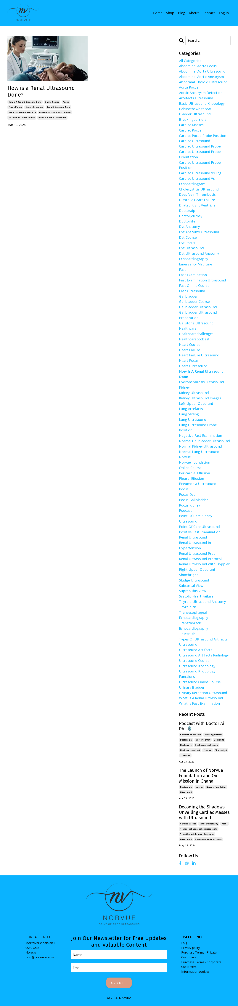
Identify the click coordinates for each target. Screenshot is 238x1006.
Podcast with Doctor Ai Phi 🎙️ (201, 726)
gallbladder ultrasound (198, 307)
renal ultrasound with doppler (55, 112)
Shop (170, 12)
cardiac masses (191, 124)
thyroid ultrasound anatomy (202, 601)
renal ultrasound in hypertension (195, 545)
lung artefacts (191, 408)
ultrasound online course (22, 117)
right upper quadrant (197, 569)
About (194, 12)
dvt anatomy (189, 226)
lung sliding (189, 414)
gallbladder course (194, 301)
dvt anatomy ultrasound (199, 232)
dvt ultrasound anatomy (199, 253)
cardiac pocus (190, 130)
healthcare (188, 328)
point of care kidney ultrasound (195, 518)
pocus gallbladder (193, 499)
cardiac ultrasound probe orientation (200, 154)
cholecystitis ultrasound (199, 189)
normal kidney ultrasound (200, 446)
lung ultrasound (192, 419)
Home (157, 12)
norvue (185, 457)
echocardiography (193, 258)
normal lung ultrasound (199, 451)
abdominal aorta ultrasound (202, 71)
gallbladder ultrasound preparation (198, 315)
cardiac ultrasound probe (200, 146)
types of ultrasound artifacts (203, 639)
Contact (208, 12)
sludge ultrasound (194, 580)
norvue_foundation (194, 462)
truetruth (187, 633)
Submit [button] (119, 982)
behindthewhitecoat (195, 108)
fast (182, 269)
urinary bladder (192, 687)
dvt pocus (187, 242)
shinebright (188, 574)
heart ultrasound (193, 365)
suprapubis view (192, 590)
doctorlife (187, 221)
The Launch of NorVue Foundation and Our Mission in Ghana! (201, 776)
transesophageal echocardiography (193, 615)
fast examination (193, 274)
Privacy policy (190, 948)
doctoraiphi (188, 210)
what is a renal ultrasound (52, 117)
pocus (66, 101)
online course (52, 101)
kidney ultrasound (194, 392)
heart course (189, 344)
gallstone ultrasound (196, 323)
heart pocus (189, 360)
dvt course (188, 237)
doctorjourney (190, 216)
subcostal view (191, 585)
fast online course (194, 285)
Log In (224, 12)
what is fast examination (199, 703)
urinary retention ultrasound (203, 692)
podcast (185, 510)
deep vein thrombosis (197, 194)
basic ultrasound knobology (202, 103)
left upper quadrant (196, 403)
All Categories (190, 60)
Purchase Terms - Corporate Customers (201, 964)
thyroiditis (188, 607)
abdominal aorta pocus (198, 65)
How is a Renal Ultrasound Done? (41, 91)
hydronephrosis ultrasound (201, 381)
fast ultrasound (192, 291)
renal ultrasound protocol (22, 112)
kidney (184, 387)
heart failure (189, 349)
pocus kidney (15, 107)
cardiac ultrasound (194, 141)
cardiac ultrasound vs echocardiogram (197, 181)
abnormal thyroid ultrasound (203, 82)
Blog (181, 12)
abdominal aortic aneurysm (201, 76)
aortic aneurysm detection (200, 92)
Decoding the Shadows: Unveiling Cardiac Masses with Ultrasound (204, 812)
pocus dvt (187, 494)
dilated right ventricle (197, 205)
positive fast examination (199, 532)
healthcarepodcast (194, 339)
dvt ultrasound (191, 248)
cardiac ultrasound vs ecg (200, 173)
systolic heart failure (196, 596)
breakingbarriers (192, 119)
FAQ (184, 943)
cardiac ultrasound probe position (200, 165)
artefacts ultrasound (196, 98)
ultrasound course (194, 660)
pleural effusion (191, 478)
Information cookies (195, 971)
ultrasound (188, 644)
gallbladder (188, 296)
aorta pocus (188, 87)
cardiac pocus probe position (202, 135)
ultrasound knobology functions (197, 674)
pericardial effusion (194, 473)
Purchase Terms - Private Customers (199, 954)
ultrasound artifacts (195, 649)
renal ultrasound (34, 107)
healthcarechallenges (196, 333)
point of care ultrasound (199, 526)
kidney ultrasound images (200, 398)
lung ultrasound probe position (198, 427)
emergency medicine (195, 264)
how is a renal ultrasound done (25, 101)
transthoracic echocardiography (193, 625)
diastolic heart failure (197, 199)
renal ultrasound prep (58, 107)
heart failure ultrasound (199, 355)
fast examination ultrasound (202, 280)
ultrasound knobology (197, 666)
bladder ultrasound (195, 114)
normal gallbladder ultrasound (204, 440)
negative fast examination (200, 435)
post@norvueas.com (39, 957)
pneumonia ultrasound (197, 483)
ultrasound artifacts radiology (204, 655)
